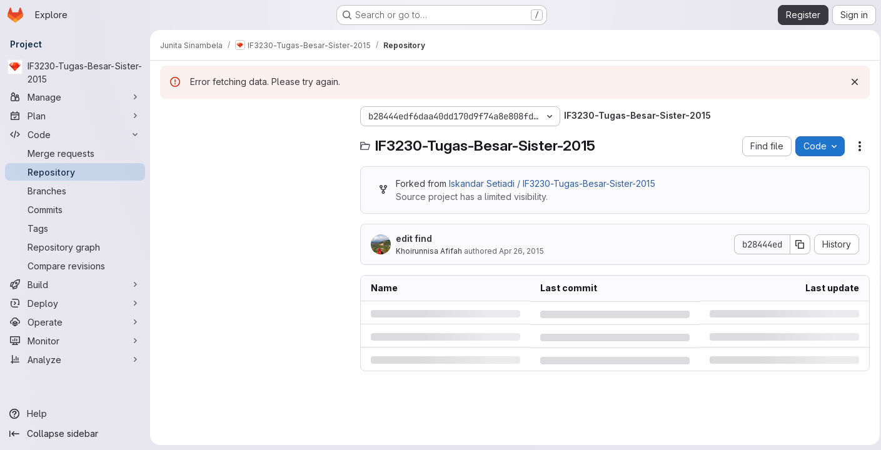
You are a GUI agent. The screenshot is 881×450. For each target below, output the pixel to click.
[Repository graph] (75, 247)
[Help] (75, 413)
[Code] (75, 134)
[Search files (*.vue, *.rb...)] (254, 141)
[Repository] (75, 172)
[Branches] (75, 190)
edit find (414, 238)
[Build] (75, 284)
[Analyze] (75, 359)
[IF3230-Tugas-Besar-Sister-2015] (75, 72)
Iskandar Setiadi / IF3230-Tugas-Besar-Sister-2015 (552, 183)
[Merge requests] (75, 153)
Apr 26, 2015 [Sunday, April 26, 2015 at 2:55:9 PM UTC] (521, 251)
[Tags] (75, 228)
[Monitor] (75, 340)
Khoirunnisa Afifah (429, 251)
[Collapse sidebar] (75, 433)
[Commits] (75, 209)
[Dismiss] (850, 81)
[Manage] (75, 97)
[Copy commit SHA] (797, 244)
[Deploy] (75, 303)
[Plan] (75, 115)
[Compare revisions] (75, 265)
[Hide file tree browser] (170, 116)
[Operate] (75, 322)
